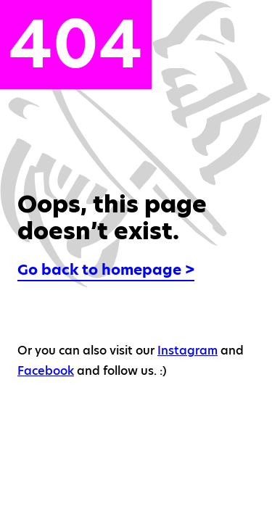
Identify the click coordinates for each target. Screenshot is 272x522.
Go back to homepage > (105, 270)
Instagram (187, 350)
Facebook (45, 370)
